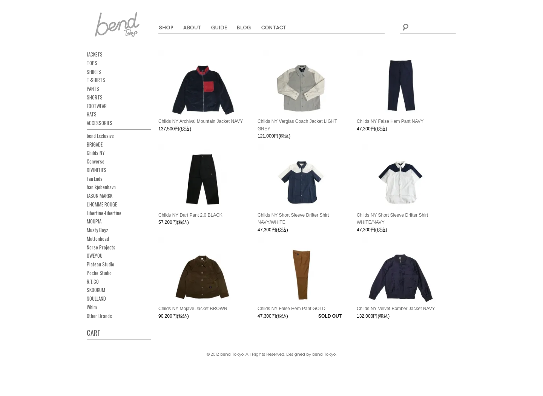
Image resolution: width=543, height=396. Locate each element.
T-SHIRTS (96, 80)
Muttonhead (98, 238)
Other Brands (99, 316)
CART (94, 333)
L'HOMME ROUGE (102, 204)
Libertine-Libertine (104, 213)
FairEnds (95, 178)
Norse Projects (101, 247)
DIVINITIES (96, 170)
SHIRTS (94, 71)
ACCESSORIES (99, 123)
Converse (95, 161)
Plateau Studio (100, 264)
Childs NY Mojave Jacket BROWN (192, 308)
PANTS (93, 88)
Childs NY (96, 152)
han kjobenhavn (101, 187)
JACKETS (95, 54)
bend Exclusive (100, 135)
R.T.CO (93, 281)
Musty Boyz (97, 230)
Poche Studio (99, 273)
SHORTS (95, 97)
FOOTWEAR (97, 106)
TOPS (92, 63)
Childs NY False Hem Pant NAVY (390, 121)
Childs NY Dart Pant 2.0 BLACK (190, 215)
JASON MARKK (99, 195)
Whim (92, 307)
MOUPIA (94, 221)
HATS (92, 114)
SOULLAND (96, 298)
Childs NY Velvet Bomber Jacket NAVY (396, 308)
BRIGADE (95, 144)
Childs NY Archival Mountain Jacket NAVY (200, 121)
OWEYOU (95, 255)
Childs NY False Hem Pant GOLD (291, 308)
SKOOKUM (96, 290)
